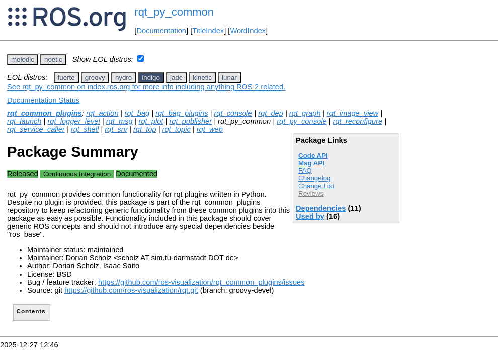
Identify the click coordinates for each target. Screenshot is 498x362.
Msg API (311, 163)
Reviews (310, 193)
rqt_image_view (353, 113)
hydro (123, 77)
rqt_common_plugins (44, 113)
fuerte (66, 77)
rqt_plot (151, 121)
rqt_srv (116, 129)
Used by (310, 216)
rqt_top (144, 129)
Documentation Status (43, 100)
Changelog (314, 178)
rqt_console (233, 113)
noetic (53, 59)
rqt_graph (305, 113)
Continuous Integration (77, 174)
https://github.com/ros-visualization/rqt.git (131, 290)
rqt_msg (119, 121)
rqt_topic (176, 129)
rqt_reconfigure (358, 121)
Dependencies (321, 208)
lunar (229, 77)
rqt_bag (137, 113)
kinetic (202, 77)
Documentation (161, 31)
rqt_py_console (301, 121)
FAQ (305, 170)
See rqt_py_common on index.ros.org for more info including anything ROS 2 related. (146, 87)
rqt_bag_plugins (181, 113)
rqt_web (210, 129)
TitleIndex (208, 31)
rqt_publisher (190, 121)
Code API (313, 155)
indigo (151, 77)
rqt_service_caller (36, 129)
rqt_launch (24, 121)
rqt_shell (85, 129)
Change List (316, 186)
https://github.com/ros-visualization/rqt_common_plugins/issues (201, 282)
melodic (22, 59)
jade (176, 77)
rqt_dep (270, 113)
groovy (95, 77)
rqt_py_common (174, 12)
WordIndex (248, 31)
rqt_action (102, 113)
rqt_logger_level (73, 121)
